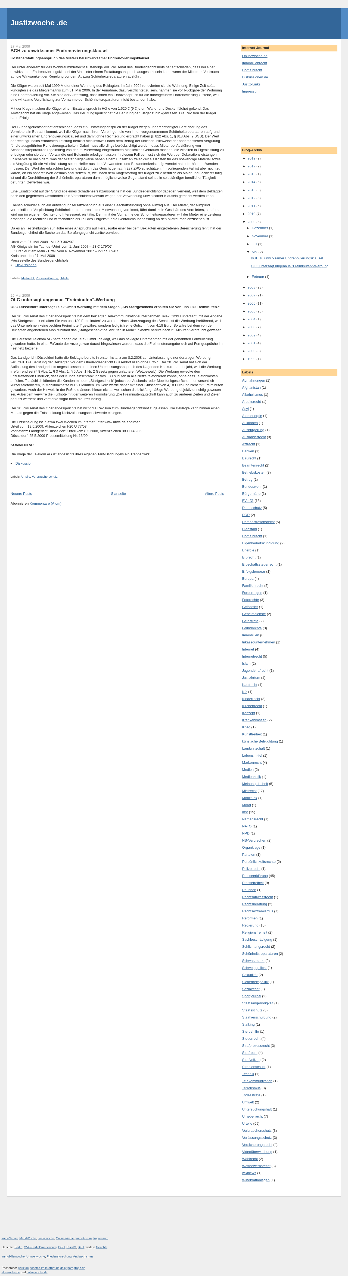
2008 (251, 287)
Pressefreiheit (252, 883)
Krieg (246, 727)
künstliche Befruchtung (260, 741)
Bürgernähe (251, 494)
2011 (251, 206)
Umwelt (248, 1102)
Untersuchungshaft (257, 1109)
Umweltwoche (35, 1256)
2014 (251, 182)
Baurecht (249, 458)
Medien (248, 770)
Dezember (260, 228)
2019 (251, 158)
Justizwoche (46, 1238)
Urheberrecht (252, 1116)
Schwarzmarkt (253, 961)
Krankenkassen (254, 720)
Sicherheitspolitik (255, 982)
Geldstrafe (250, 621)
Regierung (250, 925)
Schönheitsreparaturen (260, 954)
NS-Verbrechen (254, 840)
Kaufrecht (249, 685)
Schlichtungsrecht (256, 946)
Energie (248, 550)
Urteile (64, 278)
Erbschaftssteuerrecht (259, 564)
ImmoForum (84, 1238)
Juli (255, 244)
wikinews (249, 1173)
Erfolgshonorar (253, 571)
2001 (251, 343)
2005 (251, 311)
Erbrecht (248, 557)
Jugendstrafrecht (255, 670)
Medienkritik (251, 777)
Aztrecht (248, 444)
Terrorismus (251, 1088)
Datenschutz (252, 508)
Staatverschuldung (256, 1017)
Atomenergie (252, 416)
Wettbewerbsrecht (256, 1166)
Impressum (250, 91)
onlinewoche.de (37, 1272)
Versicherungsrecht (257, 1145)
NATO (246, 826)
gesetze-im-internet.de (45, 1267)
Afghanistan (251, 387)
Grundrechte (252, 628)
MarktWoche (27, 1238)
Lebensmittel (252, 755)
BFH (81, 1247)
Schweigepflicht (254, 968)
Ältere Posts (214, 494)
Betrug (247, 479)
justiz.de (23, 1267)
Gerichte (101, 1247)
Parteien (248, 854)
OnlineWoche (65, 1238)
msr (245, 812)
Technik (248, 1074)
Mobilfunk (249, 798)
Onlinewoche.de (254, 56)
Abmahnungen (253, 380)
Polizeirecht (251, 869)
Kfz (244, 692)
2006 (251, 303)
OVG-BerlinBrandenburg (40, 1247)
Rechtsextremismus (257, 911)
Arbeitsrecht (251, 402)
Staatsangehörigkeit (257, 1003)
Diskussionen (25, 265)
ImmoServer (10, 1238)
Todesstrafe (251, 1095)
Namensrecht (252, 819)
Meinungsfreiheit (255, 784)
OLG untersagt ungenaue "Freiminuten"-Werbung (63, 299)
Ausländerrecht (254, 437)
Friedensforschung (59, 1256)
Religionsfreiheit (254, 932)
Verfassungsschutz (257, 1138)
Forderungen (252, 593)
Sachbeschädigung (257, 939)
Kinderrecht (251, 699)
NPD (245, 833)
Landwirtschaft (253, 748)
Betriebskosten (253, 472)
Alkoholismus (252, 394)
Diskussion (24, 463)
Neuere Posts (21, 494)
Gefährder (250, 607)
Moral (246, 805)
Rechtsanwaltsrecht (257, 897)
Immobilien (250, 635)
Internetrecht (252, 656)
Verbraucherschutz (44, 476)
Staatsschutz (252, 1010)
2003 (251, 327)
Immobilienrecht (254, 63)
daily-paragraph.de (72, 1267)
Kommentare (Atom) (45, 503)
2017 (251, 166)
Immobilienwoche (13, 1256)
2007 (251, 295)
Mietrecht (27, 278)
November (260, 236)
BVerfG (247, 501)
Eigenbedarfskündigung (260, 543)
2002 (251, 335)
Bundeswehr (252, 486)
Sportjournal (251, 996)
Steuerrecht (251, 1038)
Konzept (248, 713)
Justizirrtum (251, 678)
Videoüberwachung (257, 1152)
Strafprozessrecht (256, 1046)
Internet (248, 649)
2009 (251, 222)
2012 (251, 198)
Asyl (245, 409)
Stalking (248, 1024)
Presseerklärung (47, 278)
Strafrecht (249, 1053)
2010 (251, 214)
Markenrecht (252, 762)
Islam (246, 663)
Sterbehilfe (250, 1031)
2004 (251, 319)
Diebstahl (249, 529)
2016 (251, 174)
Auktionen (250, 423)
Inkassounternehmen (258, 642)
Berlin (18, 1247)
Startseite (118, 494)
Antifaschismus (83, 1256)
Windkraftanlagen (255, 1180)
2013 (251, 190)
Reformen (249, 918)
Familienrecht (252, 586)
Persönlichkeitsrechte (259, 862)
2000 (251, 351)
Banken (248, 451)
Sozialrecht (250, 989)
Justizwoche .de (38, 23)
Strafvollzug (251, 1060)
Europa (247, 578)
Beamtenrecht (253, 465)
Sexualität (249, 975)
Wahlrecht (250, 1159)
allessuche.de (11, 1272)
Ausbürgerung (253, 430)
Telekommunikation (257, 1081)
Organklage (251, 847)
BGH (61, 1247)
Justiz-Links (251, 84)
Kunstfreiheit (252, 734)
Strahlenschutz (253, 1067)
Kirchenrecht (252, 706)
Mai (255, 252)
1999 (251, 359)
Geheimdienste (254, 614)
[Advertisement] (266, 119)
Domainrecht (252, 70)
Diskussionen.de (255, 77)
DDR (246, 515)
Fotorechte (250, 600)
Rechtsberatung (254, 904)
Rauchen (249, 890)
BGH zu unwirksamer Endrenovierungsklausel (59, 50)
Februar (258, 277)
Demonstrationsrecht (258, 522)
